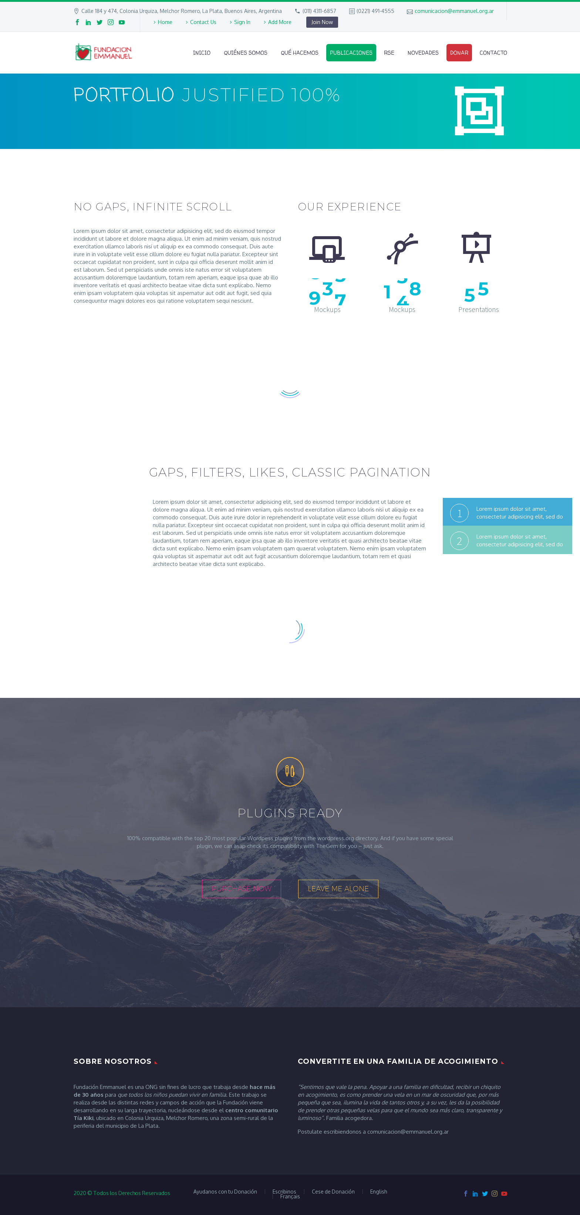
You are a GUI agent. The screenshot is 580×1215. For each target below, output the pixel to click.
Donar (459, 52)
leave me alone (338, 889)
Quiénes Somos (245, 52)
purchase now (242, 889)
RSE (389, 52)
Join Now (322, 22)
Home (165, 22)
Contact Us (203, 22)
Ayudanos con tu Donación (225, 1191)
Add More (279, 22)
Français (290, 1196)
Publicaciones (351, 52)
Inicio (201, 52)
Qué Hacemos (299, 52)
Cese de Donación (333, 1191)
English (378, 1191)
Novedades (423, 52)
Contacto (493, 52)
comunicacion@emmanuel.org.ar (454, 11)
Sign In (242, 22)
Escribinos (284, 1191)
